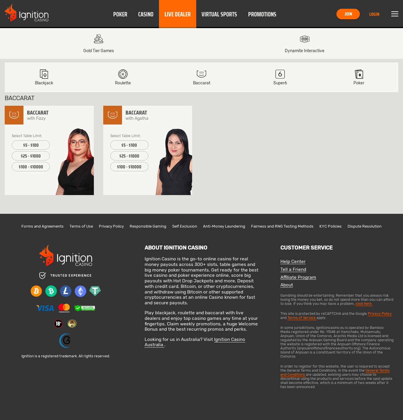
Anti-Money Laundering (224, 226)
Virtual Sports (219, 14)
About (286, 285)
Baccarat (201, 77)
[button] (120, 14)
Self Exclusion (184, 226)
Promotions (262, 14)
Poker (120, 14)
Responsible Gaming (148, 226)
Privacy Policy (111, 226)
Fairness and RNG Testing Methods (282, 226)
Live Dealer (178, 14)
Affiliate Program (298, 277)
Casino (145, 14)
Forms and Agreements (42, 226)
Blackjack (44, 77)
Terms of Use (81, 226)
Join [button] (348, 14)
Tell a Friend (293, 269)
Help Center (293, 261)
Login (374, 14)
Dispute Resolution (365, 226)
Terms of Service (301, 318)
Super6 (280, 77)
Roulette (123, 77)
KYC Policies (330, 226)
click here (363, 304)
